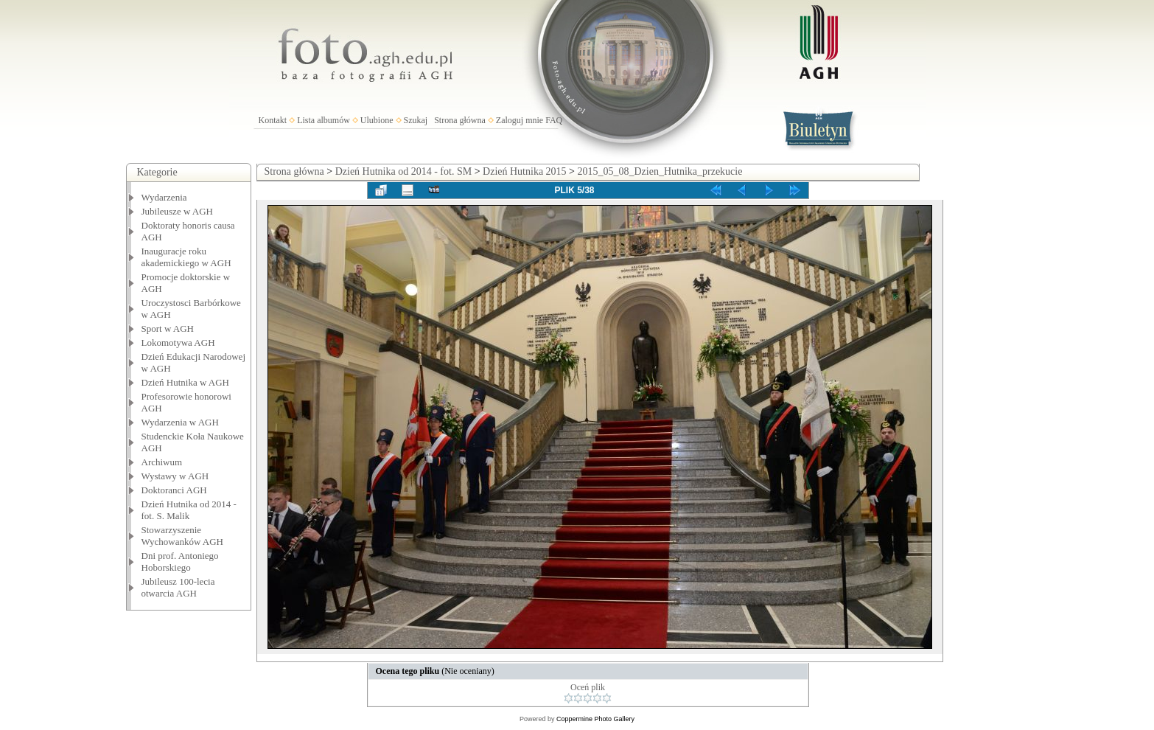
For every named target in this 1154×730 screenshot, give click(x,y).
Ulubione (377, 120)
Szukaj (416, 120)
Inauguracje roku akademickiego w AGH (186, 257)
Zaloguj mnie (519, 120)
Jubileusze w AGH (177, 211)
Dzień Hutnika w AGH (185, 382)
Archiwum (162, 461)
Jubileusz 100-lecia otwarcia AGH (178, 587)
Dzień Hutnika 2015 (525, 171)
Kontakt (273, 120)
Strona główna (460, 120)
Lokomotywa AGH (178, 342)
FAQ (553, 120)
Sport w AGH (168, 328)
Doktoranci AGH (174, 490)
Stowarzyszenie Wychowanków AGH (182, 535)
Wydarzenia (164, 197)
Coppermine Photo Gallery (595, 719)
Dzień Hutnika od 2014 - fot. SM (403, 171)
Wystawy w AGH (175, 476)
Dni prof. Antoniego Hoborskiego (180, 561)
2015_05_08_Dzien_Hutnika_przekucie (660, 171)
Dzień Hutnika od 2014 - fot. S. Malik (189, 509)
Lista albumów (323, 120)
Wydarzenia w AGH (180, 422)
